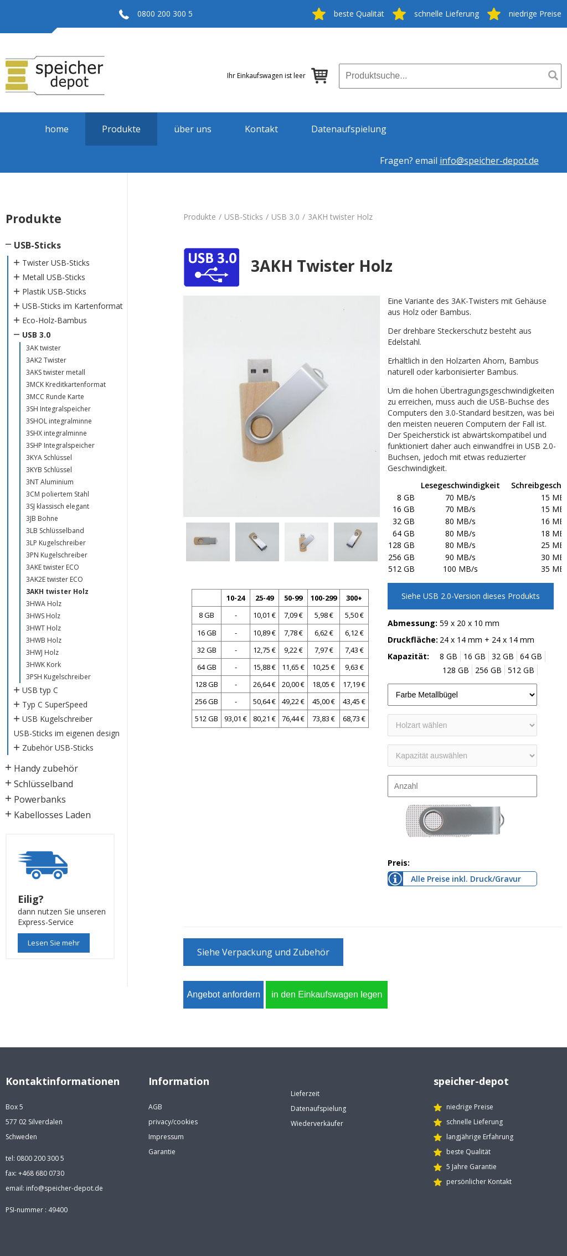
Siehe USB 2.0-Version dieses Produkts (470, 596)
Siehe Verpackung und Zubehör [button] (263, 952)
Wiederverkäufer (317, 1123)
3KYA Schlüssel (49, 457)
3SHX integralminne (56, 433)
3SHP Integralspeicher (60, 445)
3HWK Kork (43, 664)
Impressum (166, 1136)
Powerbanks (40, 799)
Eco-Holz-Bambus (54, 320)
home (57, 129)
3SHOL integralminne (59, 421)
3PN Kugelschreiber (56, 555)
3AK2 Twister (46, 360)
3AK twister (43, 348)
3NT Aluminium (50, 482)
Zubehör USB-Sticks (58, 747)
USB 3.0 (36, 334)
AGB (155, 1107)
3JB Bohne (42, 518)
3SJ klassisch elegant (57, 506)
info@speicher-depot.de (489, 160)
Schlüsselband (43, 784)
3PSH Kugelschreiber (58, 676)
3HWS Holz (43, 616)
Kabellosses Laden (52, 815)
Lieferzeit (305, 1093)
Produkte (121, 129)
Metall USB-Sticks (53, 277)
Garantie (162, 1151)
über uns (193, 129)
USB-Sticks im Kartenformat (72, 306)
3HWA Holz (43, 603)
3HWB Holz (43, 640)
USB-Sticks (37, 245)
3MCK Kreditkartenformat (66, 384)
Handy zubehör (46, 768)
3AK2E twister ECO (54, 579)
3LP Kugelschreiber (56, 542)
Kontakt (261, 129)
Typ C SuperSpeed (54, 704)
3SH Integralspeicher (58, 409)
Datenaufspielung (348, 129)
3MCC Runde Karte (55, 396)
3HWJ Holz (42, 652)
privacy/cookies (173, 1121)
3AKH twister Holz (57, 591)
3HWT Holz (43, 628)
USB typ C (40, 690)
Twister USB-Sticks (56, 262)
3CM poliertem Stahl (57, 494)
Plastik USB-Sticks (54, 291)
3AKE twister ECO (52, 567)
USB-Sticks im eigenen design (67, 733)
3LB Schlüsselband (55, 530)
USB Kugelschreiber (57, 719)
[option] (281, 406)
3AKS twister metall (55, 372)
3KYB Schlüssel (49, 469)
